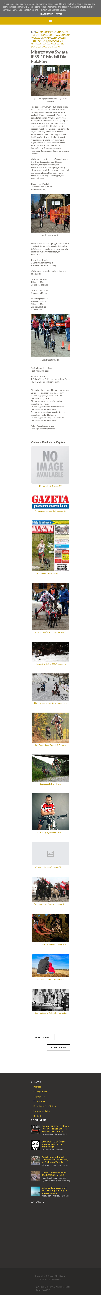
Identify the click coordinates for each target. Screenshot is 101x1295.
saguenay (47, 46)
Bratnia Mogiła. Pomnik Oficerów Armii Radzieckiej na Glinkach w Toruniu (55, 1159)
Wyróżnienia (39, 1101)
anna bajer (61, 32)
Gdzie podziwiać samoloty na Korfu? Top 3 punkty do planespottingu (54, 1190)
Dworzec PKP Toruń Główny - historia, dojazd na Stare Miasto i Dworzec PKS (55, 1128)
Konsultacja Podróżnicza (44, 1106)
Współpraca (39, 1096)
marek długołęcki (52, 40)
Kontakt (37, 1116)
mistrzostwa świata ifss (45, 43)
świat (57, 46)
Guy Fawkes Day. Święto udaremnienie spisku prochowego (53, 1144)
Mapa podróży (40, 1091)
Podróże (37, 1086)
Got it (58, 14)
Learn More (46, 14)
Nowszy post (42, 1037)
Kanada (46, 37)
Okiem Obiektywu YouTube (51, 1286)
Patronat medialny (41, 1111)
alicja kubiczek (45, 32)
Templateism (56, 1279)
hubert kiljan (39, 35)
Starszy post (58, 1047)
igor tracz (54, 35)
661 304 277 (44, 1290)
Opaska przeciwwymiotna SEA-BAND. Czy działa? (54, 1173)
